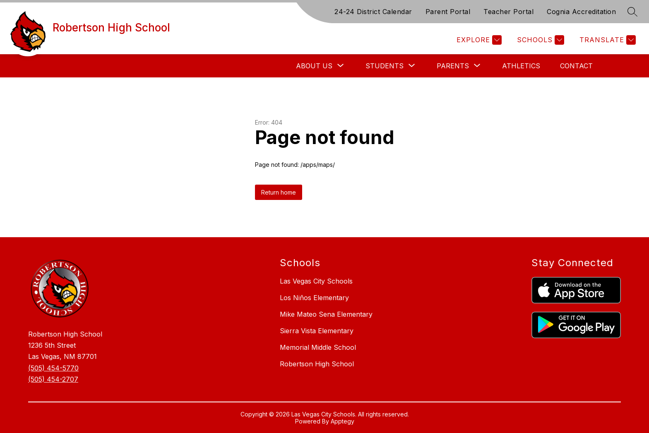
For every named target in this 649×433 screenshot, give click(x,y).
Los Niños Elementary (314, 297)
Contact (576, 66)
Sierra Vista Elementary (316, 331)
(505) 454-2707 (53, 379)
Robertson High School (317, 364)
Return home (278, 192)
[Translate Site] (606, 40)
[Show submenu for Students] (384, 66)
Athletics (521, 66)
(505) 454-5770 (53, 368)
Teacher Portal (508, 11)
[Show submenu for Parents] (453, 66)
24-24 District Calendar (373, 11)
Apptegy (342, 421)
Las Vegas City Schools (316, 281)
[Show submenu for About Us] (314, 66)
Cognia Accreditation (581, 11)
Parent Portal (448, 11)
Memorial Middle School (318, 347)
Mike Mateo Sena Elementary (326, 314)
